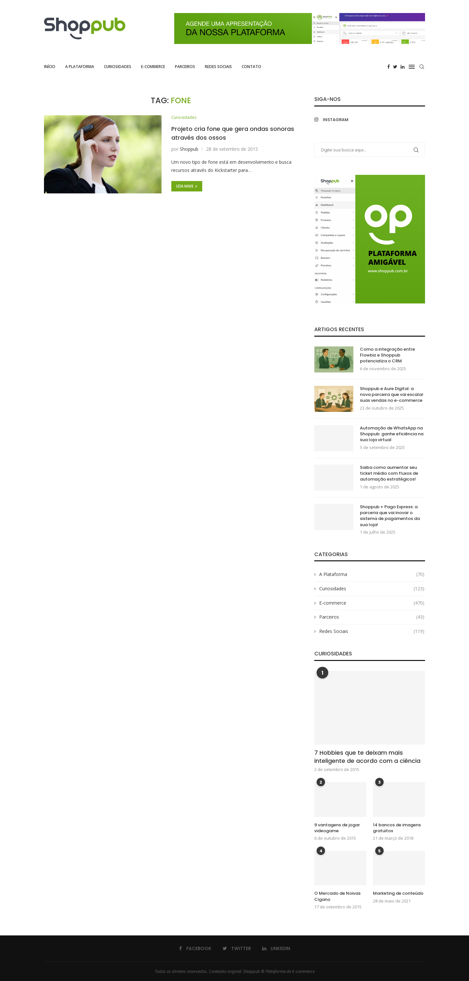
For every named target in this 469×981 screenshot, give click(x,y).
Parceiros (185, 66)
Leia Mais (186, 186)
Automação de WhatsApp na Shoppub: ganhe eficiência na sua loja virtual (391, 434)
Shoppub (189, 149)
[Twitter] (395, 66)
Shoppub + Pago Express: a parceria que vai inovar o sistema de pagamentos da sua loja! (390, 516)
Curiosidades (117, 66)
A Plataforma (79, 66)
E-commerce (153, 66)
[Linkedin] (403, 66)
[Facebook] (388, 66)
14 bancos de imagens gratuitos (397, 828)
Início (49, 66)
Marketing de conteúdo (398, 893)
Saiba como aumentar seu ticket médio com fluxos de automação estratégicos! (389, 473)
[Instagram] (340, 119)
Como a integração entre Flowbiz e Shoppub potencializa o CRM (387, 355)
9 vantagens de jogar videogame (337, 828)
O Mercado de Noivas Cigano (337, 896)
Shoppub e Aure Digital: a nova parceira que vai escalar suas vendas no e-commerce (391, 394)
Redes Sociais (218, 66)
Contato (251, 66)
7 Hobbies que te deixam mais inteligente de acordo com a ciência (367, 757)
